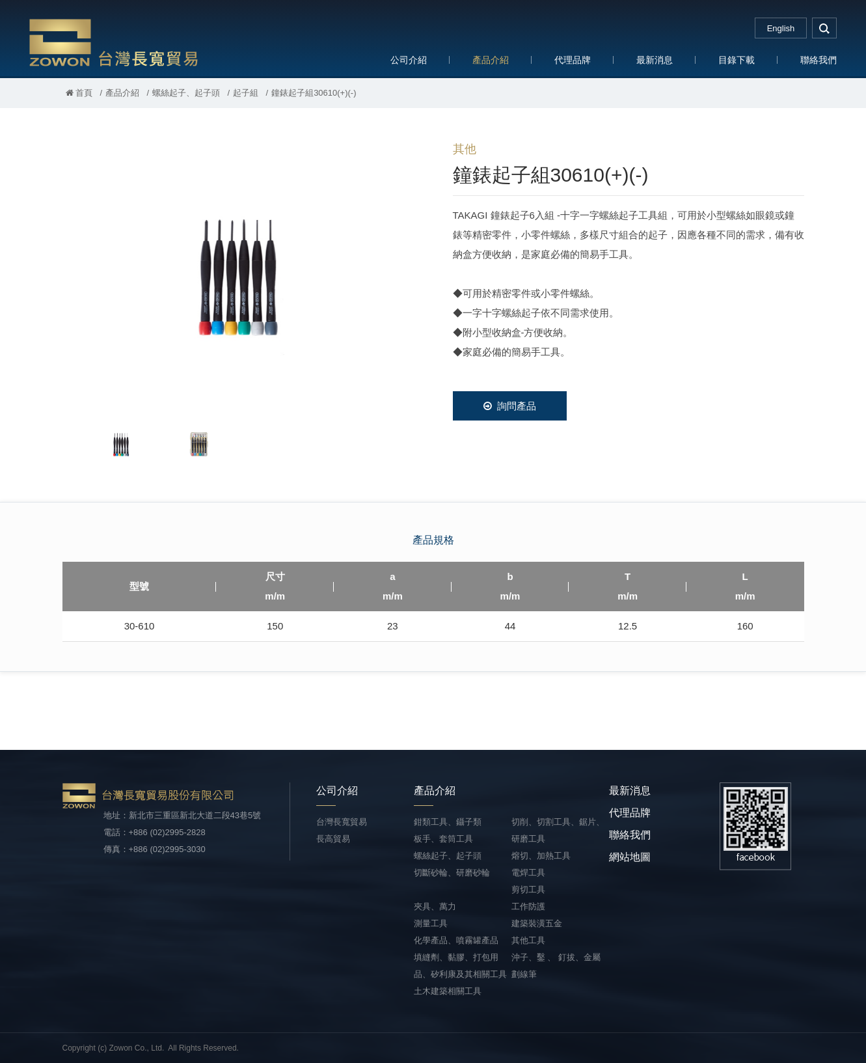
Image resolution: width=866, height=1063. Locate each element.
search (824, 28)
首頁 (79, 93)
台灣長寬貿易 (113, 42)
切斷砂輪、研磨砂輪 (452, 872)
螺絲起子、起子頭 (186, 93)
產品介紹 (490, 60)
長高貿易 (333, 839)
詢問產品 (509, 405)
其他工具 (528, 940)
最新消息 (654, 60)
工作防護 (528, 906)
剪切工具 (528, 889)
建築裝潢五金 (536, 923)
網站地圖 (630, 857)
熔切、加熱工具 (541, 856)
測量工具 (431, 923)
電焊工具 (528, 872)
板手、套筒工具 (443, 839)
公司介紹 (408, 60)
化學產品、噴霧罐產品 (456, 940)
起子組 (245, 93)
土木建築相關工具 (447, 991)
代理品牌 (572, 60)
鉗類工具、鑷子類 (447, 822)
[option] (238, 271)
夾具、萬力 (435, 906)
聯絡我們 (818, 60)
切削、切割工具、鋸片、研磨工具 (557, 830)
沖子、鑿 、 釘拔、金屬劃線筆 (556, 965)
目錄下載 (736, 60)
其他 (464, 149)
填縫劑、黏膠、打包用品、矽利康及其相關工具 (460, 965)
